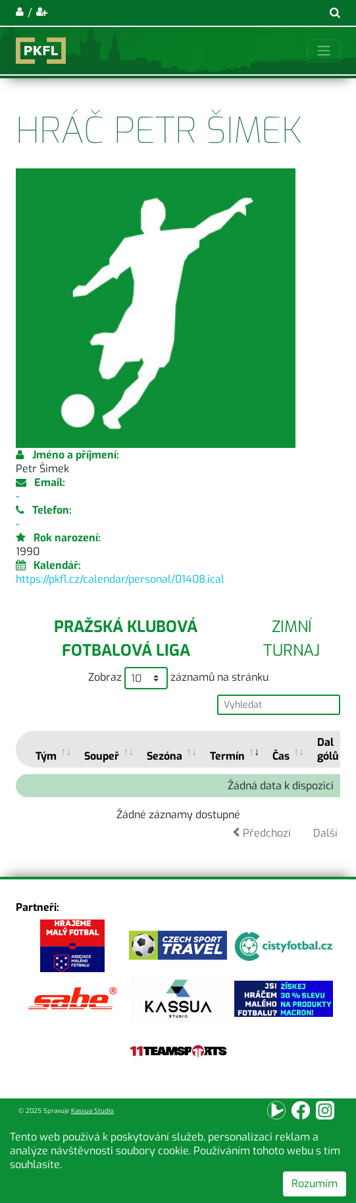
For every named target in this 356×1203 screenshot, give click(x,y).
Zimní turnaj (291, 638)
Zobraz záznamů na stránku (178, 678)
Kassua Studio (92, 1110)
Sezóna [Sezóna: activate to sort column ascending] (164, 756)
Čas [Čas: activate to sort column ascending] (281, 756)
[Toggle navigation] (323, 50)
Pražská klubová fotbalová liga (125, 638)
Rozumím (315, 1184)
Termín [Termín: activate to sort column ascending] (227, 756)
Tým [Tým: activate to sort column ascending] (46, 756)
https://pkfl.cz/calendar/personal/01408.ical (120, 579)
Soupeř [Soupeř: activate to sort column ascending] (101, 756)
